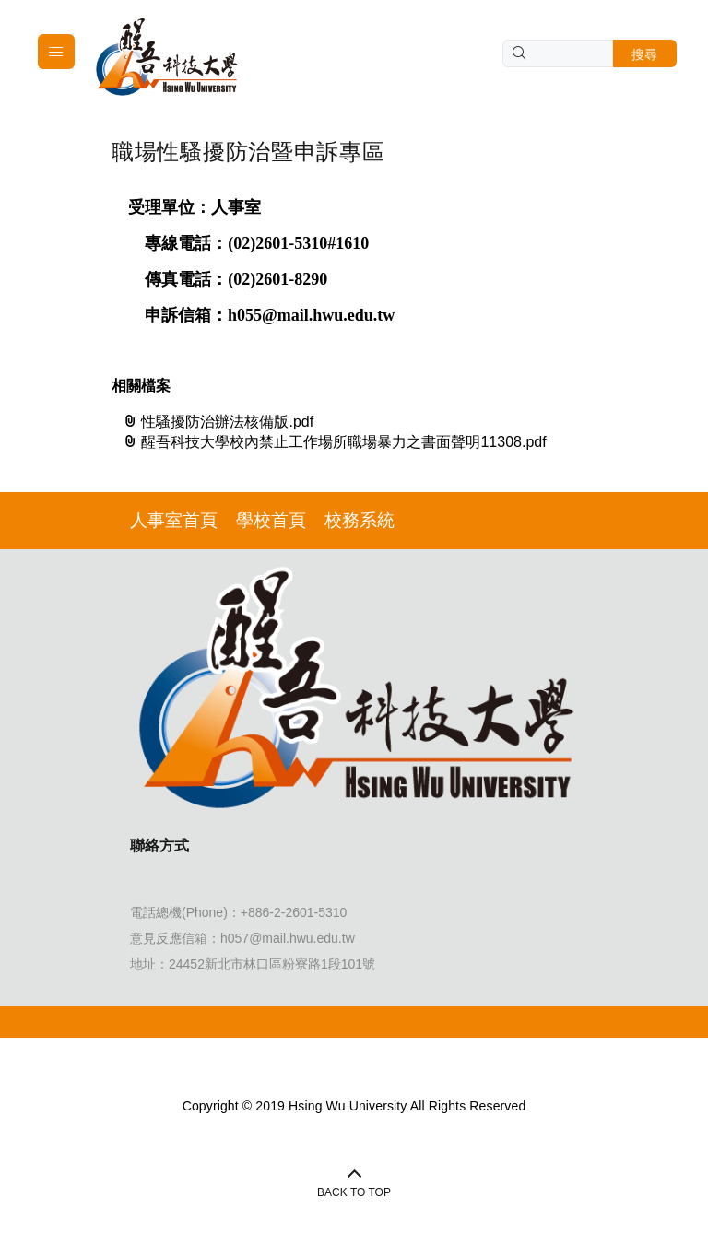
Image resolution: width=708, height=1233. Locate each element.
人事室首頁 (174, 520)
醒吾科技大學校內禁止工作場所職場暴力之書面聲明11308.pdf (335, 441)
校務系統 (359, 520)
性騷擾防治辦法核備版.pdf (218, 421)
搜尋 (644, 54)
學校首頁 (271, 520)
